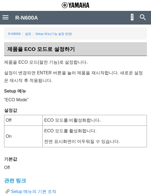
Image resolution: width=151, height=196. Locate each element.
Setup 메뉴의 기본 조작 (33, 191)
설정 (28, 33)
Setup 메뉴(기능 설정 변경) (53, 33)
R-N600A (14, 33)
